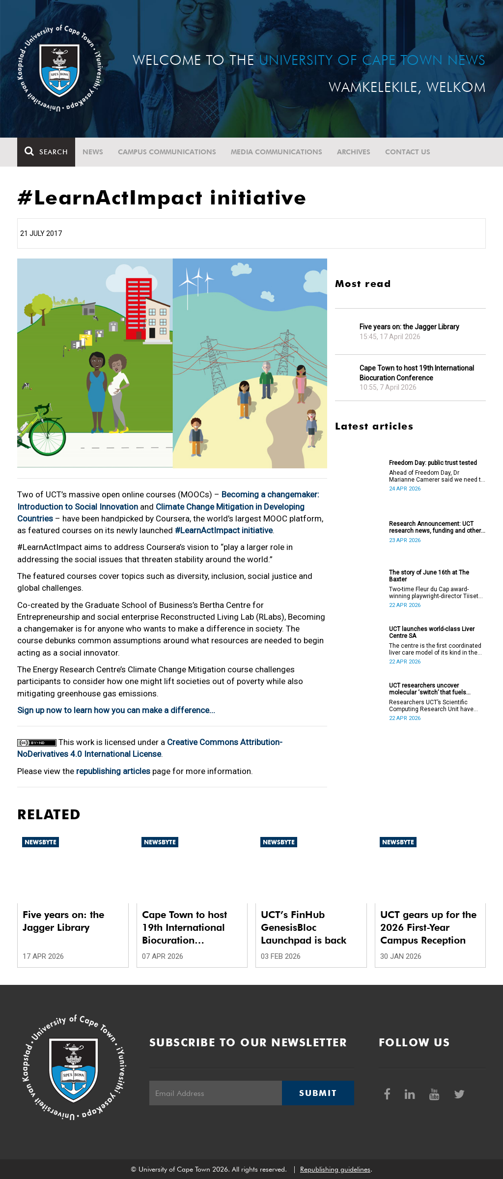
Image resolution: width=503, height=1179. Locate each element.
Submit (317, 1093)
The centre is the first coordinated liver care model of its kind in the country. (435, 649)
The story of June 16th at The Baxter (429, 576)
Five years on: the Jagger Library (409, 327)
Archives (353, 152)
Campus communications (167, 152)
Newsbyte (40, 842)
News (93, 152)
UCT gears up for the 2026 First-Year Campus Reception (428, 927)
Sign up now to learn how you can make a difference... (116, 710)
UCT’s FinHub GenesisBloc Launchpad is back (303, 927)
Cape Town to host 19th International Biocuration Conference (417, 373)
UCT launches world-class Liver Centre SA (432, 632)
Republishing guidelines (335, 1169)
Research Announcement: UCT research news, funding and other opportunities (435, 527)
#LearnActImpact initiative (224, 530)
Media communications (276, 152)
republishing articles (113, 771)
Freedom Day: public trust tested (433, 463)
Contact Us (407, 152)
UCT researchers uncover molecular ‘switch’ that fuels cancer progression (427, 689)
